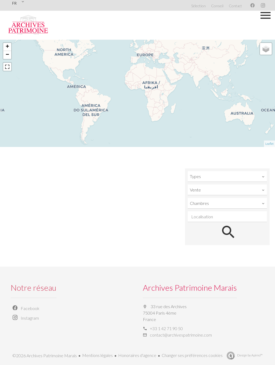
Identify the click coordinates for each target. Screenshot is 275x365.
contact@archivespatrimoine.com (181, 334)
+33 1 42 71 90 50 (166, 328)
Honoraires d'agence (137, 355)
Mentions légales (97, 355)
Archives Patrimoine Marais (190, 287)
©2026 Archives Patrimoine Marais (44, 355)
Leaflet (269, 143)
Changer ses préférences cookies (192, 355)
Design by (250, 355)
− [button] (7, 55)
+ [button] (7, 47)
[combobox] (227, 176)
